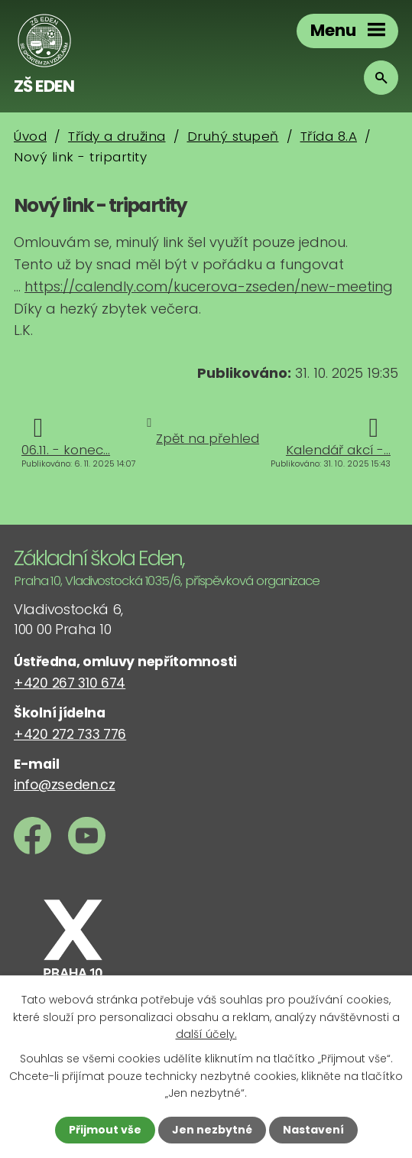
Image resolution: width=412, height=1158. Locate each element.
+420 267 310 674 (69, 683)
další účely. (206, 1034)
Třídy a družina (117, 136)
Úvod (30, 136)
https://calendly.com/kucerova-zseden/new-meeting (208, 286)
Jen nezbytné (212, 1129)
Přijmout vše (105, 1129)
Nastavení (313, 1129)
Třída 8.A (329, 136)
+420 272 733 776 (70, 734)
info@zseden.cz (64, 785)
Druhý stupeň (233, 136)
